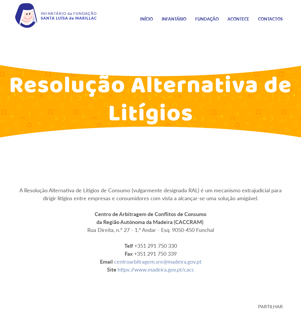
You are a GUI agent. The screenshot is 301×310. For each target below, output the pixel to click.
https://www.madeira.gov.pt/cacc (156, 269)
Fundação (207, 18)
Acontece (238, 18)
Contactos (270, 18)
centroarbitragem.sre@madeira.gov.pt (157, 261)
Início (146, 18)
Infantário (174, 18)
